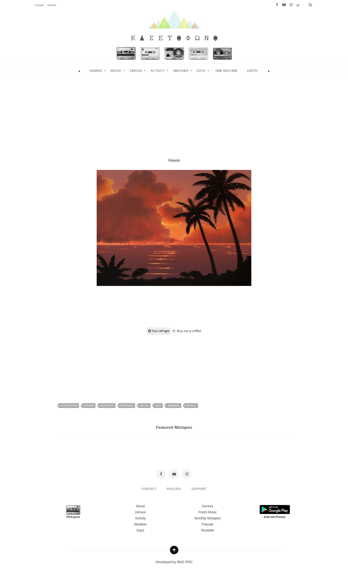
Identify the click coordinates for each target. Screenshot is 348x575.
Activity (158, 71)
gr (298, 5)
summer (174, 405)
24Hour (140, 512)
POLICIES (174, 489)
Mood (140, 506)
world (191, 405)
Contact (39, 5)
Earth (252, 71)
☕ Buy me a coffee (186, 331)
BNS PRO (184, 562)
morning (127, 405)
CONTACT (149, 489)
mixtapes (107, 405)
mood (116, 71)
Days (201, 71)
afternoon (69, 405)
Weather (180, 71)
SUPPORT (199, 489)
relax (144, 405)
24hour (136, 71)
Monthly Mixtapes (208, 518)
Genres (95, 71)
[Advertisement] (174, 112)
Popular (207, 524)
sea (158, 405)
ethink (89, 405)
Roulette (207, 530)
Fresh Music (207, 512)
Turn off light (158, 331)
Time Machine (226, 71)
